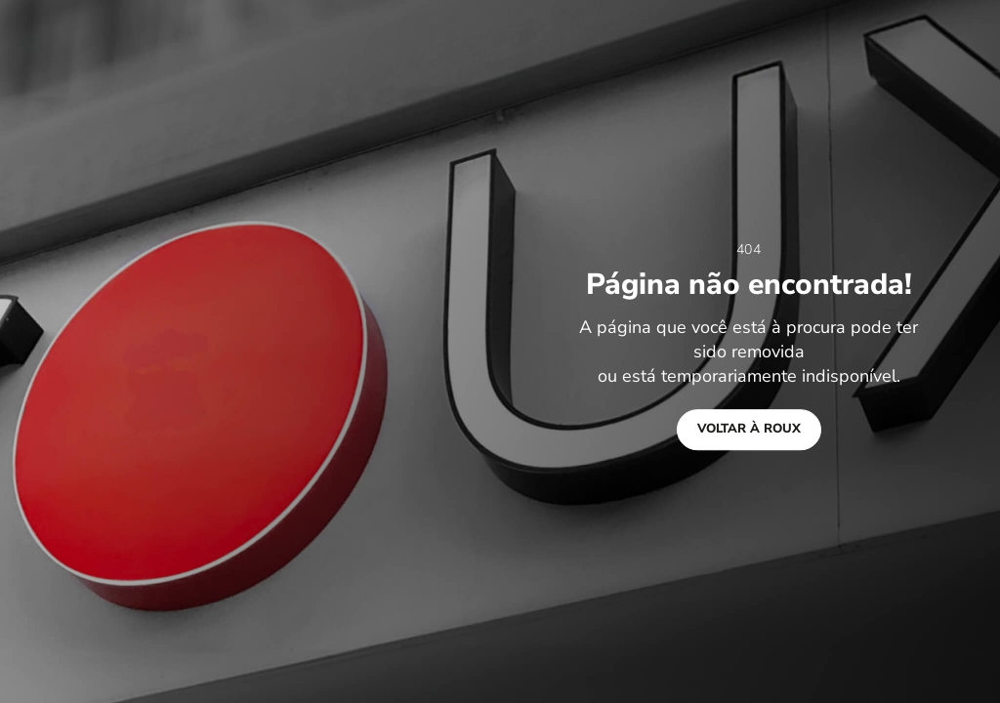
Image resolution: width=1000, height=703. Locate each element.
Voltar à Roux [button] (749, 428)
